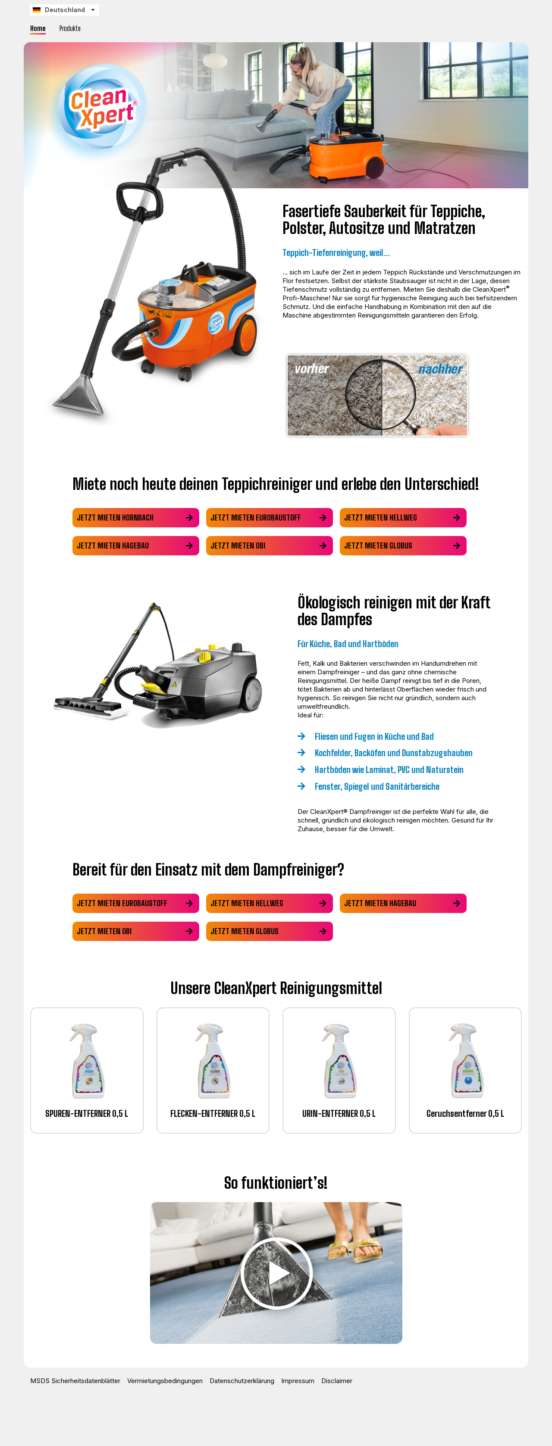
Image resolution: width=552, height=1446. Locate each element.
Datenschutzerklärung (242, 1381)
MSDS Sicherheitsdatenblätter (75, 1381)
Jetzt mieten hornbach (115, 517)
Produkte (70, 28)
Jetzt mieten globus (383, 545)
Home (38, 28)
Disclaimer (336, 1381)
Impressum (297, 1381)
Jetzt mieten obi (240, 545)
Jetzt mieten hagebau (113, 545)
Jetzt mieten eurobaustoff (258, 517)
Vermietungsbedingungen (165, 1381)
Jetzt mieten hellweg (385, 517)
